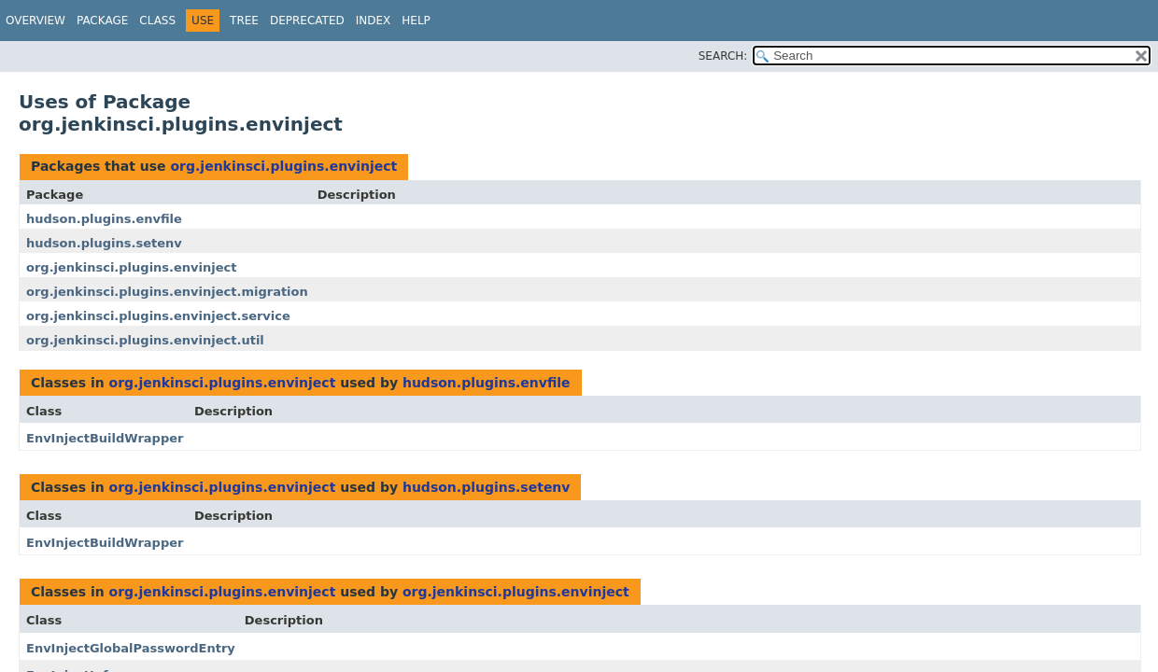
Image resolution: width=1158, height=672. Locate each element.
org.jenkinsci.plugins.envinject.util (145, 340)
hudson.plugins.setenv (104, 243)
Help (416, 20)
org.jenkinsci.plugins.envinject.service (158, 316)
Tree (244, 20)
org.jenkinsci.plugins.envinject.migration (167, 292)
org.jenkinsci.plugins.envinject (283, 166)
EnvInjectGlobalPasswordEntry (130, 648)
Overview (35, 20)
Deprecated (307, 20)
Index (373, 20)
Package (102, 20)
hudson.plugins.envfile (104, 219)
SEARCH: (723, 56)
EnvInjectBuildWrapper (104, 438)
